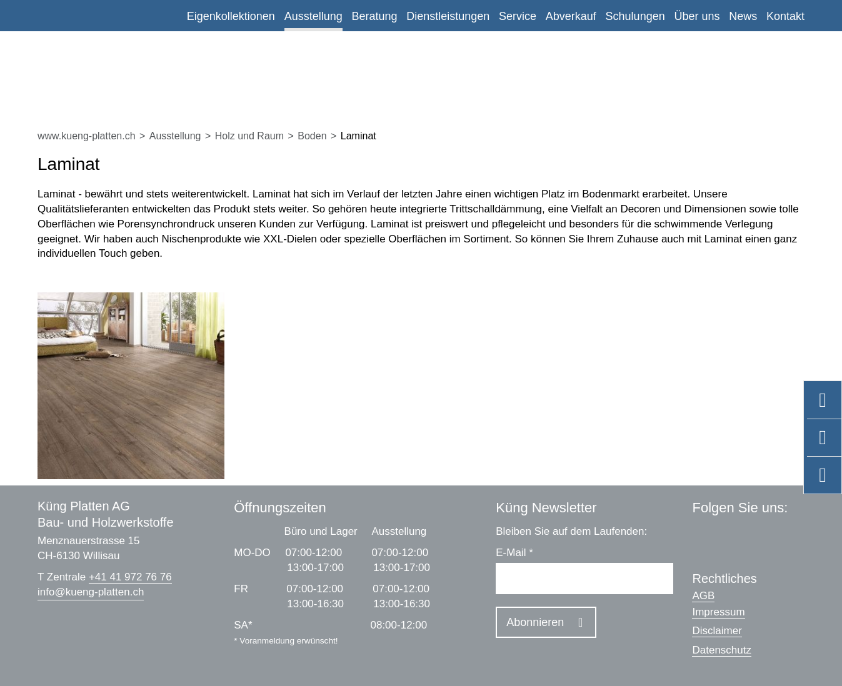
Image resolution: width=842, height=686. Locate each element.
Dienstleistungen (447, 16)
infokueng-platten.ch (91, 592)
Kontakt (785, 16)
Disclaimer (716, 631)
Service (517, 16)
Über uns (696, 16)
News (743, 16)
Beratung (374, 16)
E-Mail (514, 553)
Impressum (718, 612)
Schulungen (635, 16)
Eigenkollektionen (231, 16)
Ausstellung (313, 16)
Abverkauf (571, 16)
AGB (703, 596)
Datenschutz (721, 650)
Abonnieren (535, 622)
